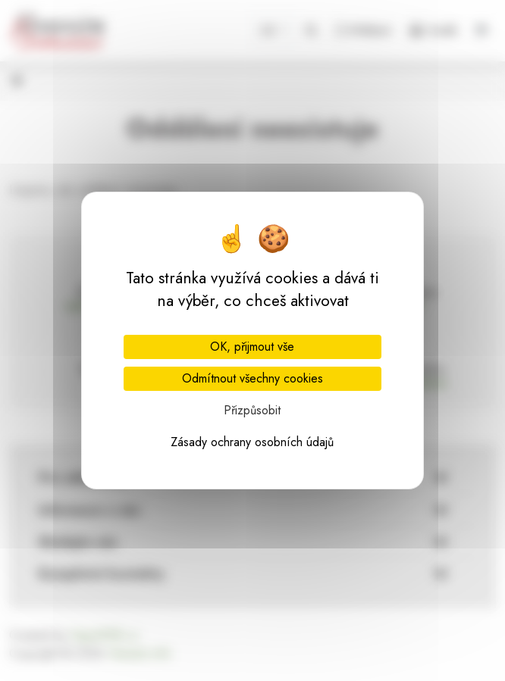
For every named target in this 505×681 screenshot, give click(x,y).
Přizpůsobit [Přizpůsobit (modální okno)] (252, 410)
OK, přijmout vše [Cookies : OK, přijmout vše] (252, 346)
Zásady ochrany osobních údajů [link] (252, 442)
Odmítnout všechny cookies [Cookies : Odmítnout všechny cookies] (252, 378)
